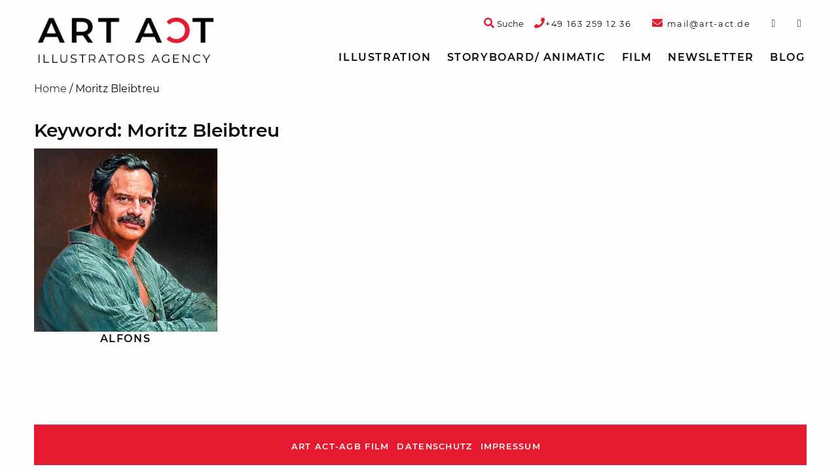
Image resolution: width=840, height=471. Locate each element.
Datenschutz (434, 446)
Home (50, 88)
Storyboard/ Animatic (526, 57)
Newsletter (711, 57)
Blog (787, 57)
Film (637, 57)
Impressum (511, 446)
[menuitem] (385, 57)
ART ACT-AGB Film (340, 446)
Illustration (384, 57)
